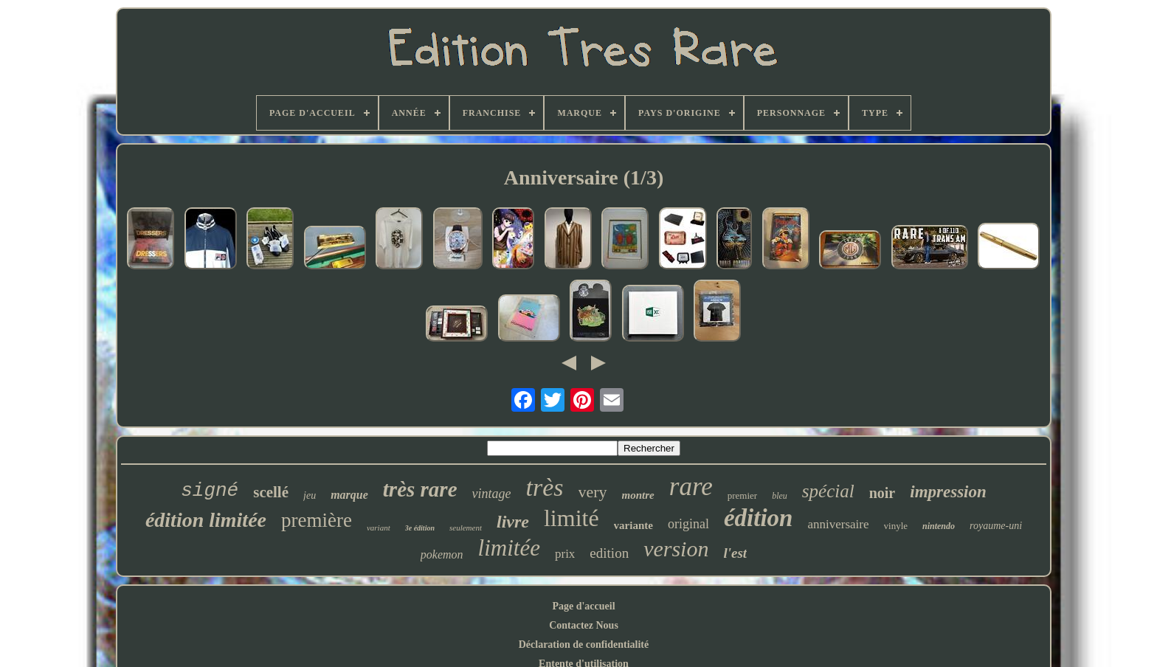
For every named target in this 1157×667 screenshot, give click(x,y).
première (316, 520)
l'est (735, 553)
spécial (828, 491)
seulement (465, 527)
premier (742, 495)
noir (882, 493)
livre (513, 521)
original (688, 523)
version (675, 548)
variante (633, 525)
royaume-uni (996, 525)
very (592, 492)
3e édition (420, 528)
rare (691, 486)
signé (209, 491)
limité (571, 518)
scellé (271, 492)
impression (948, 492)
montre (638, 495)
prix (565, 554)
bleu (779, 496)
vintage (491, 493)
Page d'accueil (583, 606)
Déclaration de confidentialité (584, 644)
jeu (309, 495)
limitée (509, 548)
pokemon (442, 554)
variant (378, 527)
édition (758, 518)
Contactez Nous (583, 625)
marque (349, 494)
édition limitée (205, 519)
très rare (420, 489)
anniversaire (837, 524)
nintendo (938, 526)
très (545, 487)
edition (609, 553)
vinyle (896, 525)
